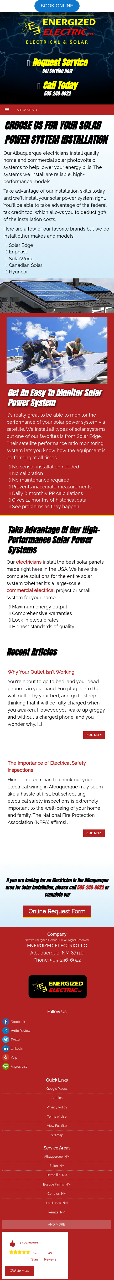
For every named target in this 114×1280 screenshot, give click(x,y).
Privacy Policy (57, 1107)
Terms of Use (56, 1116)
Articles (57, 1098)
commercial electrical (31, 590)
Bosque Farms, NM (57, 1184)
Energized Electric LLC (57, 945)
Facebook (18, 1021)
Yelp (14, 1057)
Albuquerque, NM (57, 1156)
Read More (94, 735)
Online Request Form (56, 911)
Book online (57, 5)
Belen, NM (57, 1166)
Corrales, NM (57, 1194)
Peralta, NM (56, 1212)
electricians (29, 562)
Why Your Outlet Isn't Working (41, 672)
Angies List (19, 1066)
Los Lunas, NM (57, 1203)
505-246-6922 (90, 887)
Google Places (57, 1089)
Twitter (16, 1039)
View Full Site (57, 1126)
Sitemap (57, 1135)
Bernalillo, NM (57, 1175)
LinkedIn (17, 1048)
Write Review (20, 1030)
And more (56, 1224)
